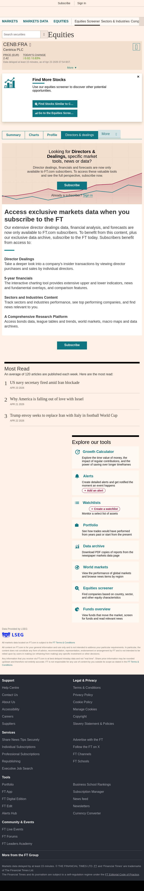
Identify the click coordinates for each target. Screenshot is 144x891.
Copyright (80, 716)
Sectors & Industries (115, 21)
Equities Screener (87, 21)
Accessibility (10, 709)
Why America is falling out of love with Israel (47, 399)
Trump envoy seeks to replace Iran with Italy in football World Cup (63, 415)
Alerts (88, 476)
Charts (34, 135)
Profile (52, 135)
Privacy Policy (83, 695)
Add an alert (95, 490)
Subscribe (64, 3)
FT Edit (7, 806)
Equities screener (98, 588)
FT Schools (81, 761)
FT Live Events (12, 829)
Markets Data (35, 21)
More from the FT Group (20, 855)
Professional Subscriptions (21, 754)
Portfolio (90, 525)
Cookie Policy (82, 702)
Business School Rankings (92, 784)
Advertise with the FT (88, 739)
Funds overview (96, 609)
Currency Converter (87, 813)
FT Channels (82, 754)
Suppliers (8, 723)
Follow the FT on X (86, 747)
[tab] (13, 135)
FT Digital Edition (14, 799)
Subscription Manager (88, 791)
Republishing (11, 761)
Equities (61, 21)
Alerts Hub (9, 813)
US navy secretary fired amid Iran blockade (45, 382)
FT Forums (10, 836)
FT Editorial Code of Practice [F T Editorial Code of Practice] (122, 874)
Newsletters (81, 806)
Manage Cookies (85, 709)
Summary (13, 135)
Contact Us (10, 695)
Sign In (81, 3)
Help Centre (10, 687)
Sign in (88, 195)
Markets (10, 21)
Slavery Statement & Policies (93, 723)
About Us (8, 702)
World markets (95, 567)
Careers (7, 716)
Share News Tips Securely (20, 739)
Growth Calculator (98, 452)
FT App (7, 791)
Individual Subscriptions (19, 747)
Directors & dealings (79, 135)
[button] (4, 12)
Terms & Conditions (87, 687)
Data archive (94, 546)
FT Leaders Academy (17, 843)
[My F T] (138, 12)
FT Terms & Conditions (64, 642)
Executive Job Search (17, 768)
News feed (80, 799)
